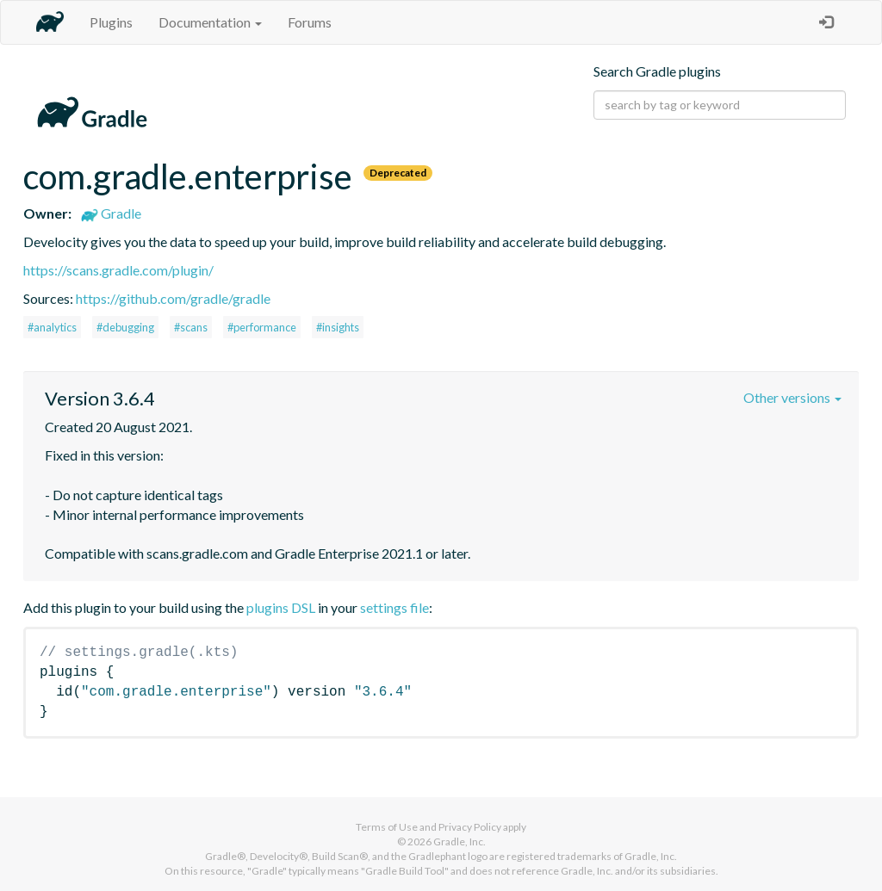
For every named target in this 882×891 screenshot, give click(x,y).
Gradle (111, 213)
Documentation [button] (210, 22)
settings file (394, 607)
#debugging (125, 327)
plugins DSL (280, 607)
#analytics (52, 327)
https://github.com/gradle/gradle (173, 298)
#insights (337, 327)
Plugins (111, 22)
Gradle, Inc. (459, 841)
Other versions (792, 397)
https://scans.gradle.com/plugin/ (118, 270)
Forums (310, 22)
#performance (261, 327)
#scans (191, 327)
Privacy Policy (469, 826)
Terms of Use (387, 826)
